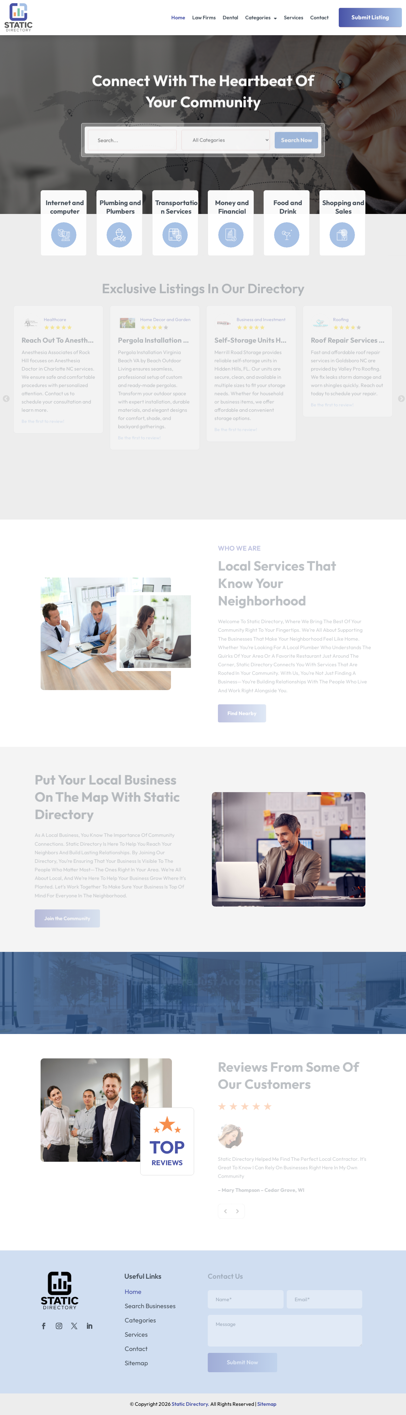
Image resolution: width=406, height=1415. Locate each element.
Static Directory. (190, 1404)
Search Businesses (150, 1307)
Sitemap (136, 1364)
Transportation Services (176, 206)
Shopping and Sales (343, 206)
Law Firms (204, 17)
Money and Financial (232, 206)
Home (178, 17)
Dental (230, 17)
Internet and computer (65, 206)
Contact (319, 17)
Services (293, 17)
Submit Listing (370, 17)
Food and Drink (287, 206)
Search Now (296, 155)
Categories (258, 17)
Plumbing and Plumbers (120, 206)
